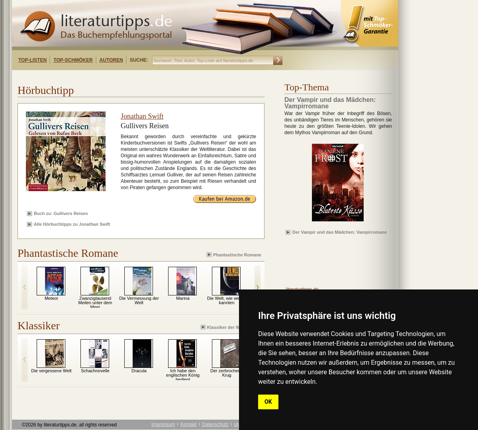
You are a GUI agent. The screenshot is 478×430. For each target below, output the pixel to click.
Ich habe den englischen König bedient (183, 375)
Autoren (111, 60)
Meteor (51, 298)
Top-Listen (32, 60)
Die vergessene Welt (51, 370)
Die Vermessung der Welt (139, 300)
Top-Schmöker (72, 60)
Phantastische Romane (234, 254)
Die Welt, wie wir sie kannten (226, 300)
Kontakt (188, 424)
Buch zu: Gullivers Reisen (61, 213)
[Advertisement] (115, 77)
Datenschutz (215, 424)
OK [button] (268, 402)
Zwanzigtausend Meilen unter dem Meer (95, 302)
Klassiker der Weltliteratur (231, 327)
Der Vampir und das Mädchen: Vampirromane (339, 232)
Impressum (163, 424)
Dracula (139, 370)
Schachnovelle (95, 370)
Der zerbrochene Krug (226, 372)
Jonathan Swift (142, 116)
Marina (183, 298)
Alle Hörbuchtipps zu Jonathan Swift (72, 224)
